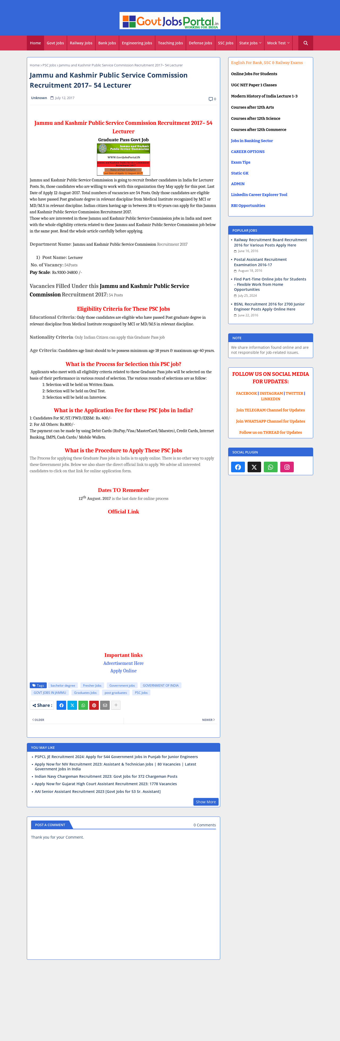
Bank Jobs (107, 42)
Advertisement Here (123, 663)
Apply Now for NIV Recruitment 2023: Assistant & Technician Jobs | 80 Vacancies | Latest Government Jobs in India (115, 766)
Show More (206, 801)
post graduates (116, 692)
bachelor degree (63, 685)
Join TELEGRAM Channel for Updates (270, 410)
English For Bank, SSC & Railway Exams (267, 62)
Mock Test (276, 42)
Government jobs (122, 685)
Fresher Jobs (92, 685)
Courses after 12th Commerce (258, 129)
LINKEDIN (270, 399)
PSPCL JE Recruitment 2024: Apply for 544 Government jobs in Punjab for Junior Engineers (116, 756)
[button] (305, 43)
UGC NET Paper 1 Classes (254, 85)
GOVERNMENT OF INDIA (161, 685)
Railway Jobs (81, 42)
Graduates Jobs (85, 692)
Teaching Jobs (170, 42)
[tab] (35, 43)
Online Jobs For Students (254, 73)
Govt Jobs (55, 42)
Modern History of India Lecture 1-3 (264, 96)
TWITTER (294, 393)
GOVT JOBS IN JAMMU (50, 692)
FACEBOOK (246, 393)
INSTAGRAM (271, 393)
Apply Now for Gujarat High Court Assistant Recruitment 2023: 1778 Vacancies (106, 783)
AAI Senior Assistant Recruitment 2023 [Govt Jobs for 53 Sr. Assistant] (98, 791)
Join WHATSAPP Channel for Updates (270, 421)
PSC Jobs (49, 65)
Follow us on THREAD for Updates (270, 432)
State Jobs (248, 42)
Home (35, 42)
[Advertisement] (170, 1002)
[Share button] (116, 705)
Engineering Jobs (137, 42)
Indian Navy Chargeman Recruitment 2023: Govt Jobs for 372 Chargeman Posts (106, 776)
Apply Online (123, 671)
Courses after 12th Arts (252, 107)
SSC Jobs (225, 42)
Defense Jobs (200, 42)
